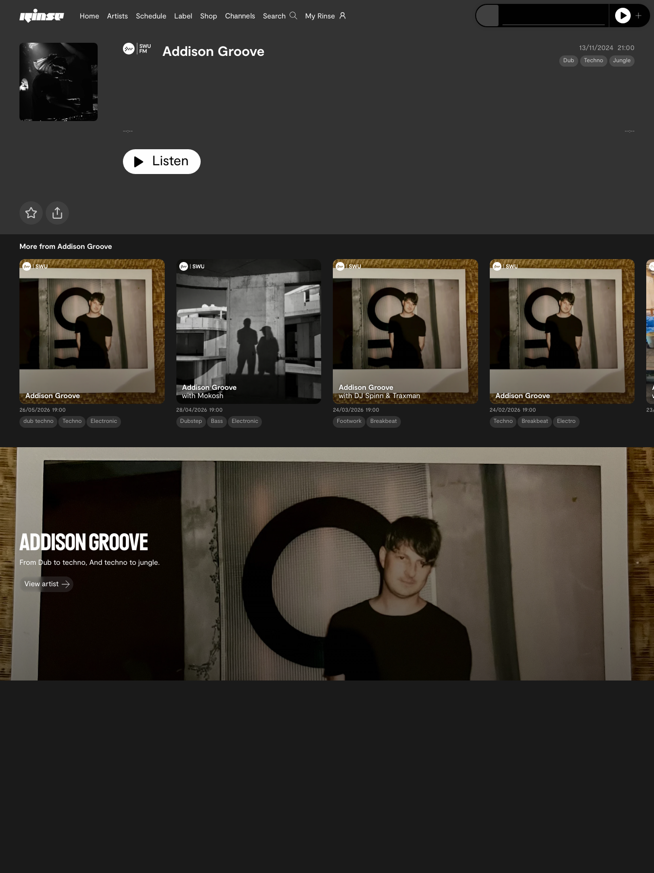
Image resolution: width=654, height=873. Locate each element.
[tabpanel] (379, 104)
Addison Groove (213, 50)
